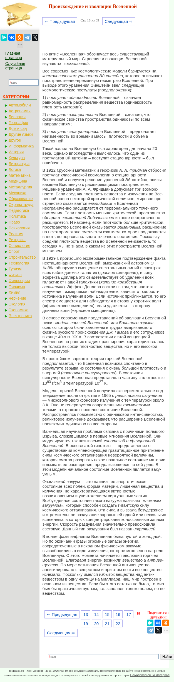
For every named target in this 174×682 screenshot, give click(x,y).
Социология (19, 245)
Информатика (21, 146)
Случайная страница (15, 65)
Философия (19, 280)
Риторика (17, 239)
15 (107, 614)
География (18, 122)
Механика (17, 193)
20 (96, 623)
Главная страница (13, 55)
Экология (17, 304)
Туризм (15, 269)
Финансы (17, 286)
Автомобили (20, 105)
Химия (14, 292)
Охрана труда (21, 204)
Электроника (20, 316)
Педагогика (19, 210)
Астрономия (20, 111)
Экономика (18, 310)
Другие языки (21, 134)
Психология (19, 228)
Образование (21, 198)
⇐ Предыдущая (60, 21)
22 (118, 623)
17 (128, 614)
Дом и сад (18, 128)
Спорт (14, 251)
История (16, 152)
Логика (15, 169)
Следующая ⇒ (119, 21)
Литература (19, 163)
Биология (17, 117)
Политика (17, 216)
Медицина (18, 181)
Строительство (22, 257)
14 (96, 614)
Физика (15, 275)
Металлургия (20, 187)
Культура (17, 158)
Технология (19, 263)
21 (107, 623)
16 (118, 614)
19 (85, 623)
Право (14, 222)
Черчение (17, 298)
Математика (20, 175)
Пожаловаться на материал (149, 675)
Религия (16, 234)
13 (85, 614)
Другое (15, 140)
